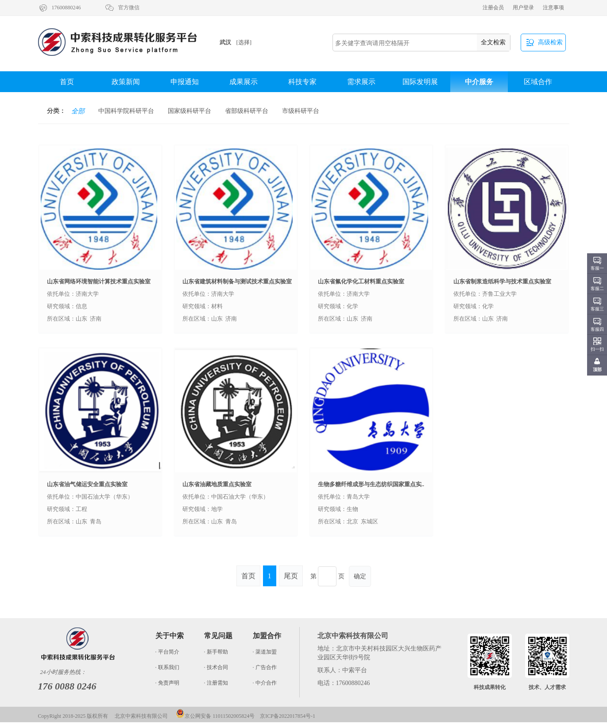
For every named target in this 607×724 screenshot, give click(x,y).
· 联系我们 (167, 667)
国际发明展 (420, 81)
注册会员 (493, 7)
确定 (360, 576)
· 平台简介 (167, 652)
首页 (67, 81)
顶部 (597, 369)
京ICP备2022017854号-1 (287, 716)
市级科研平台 (300, 111)
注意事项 (553, 7)
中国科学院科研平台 (126, 111)
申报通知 (184, 81)
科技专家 (302, 81)
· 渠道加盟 (265, 652)
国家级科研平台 (189, 111)
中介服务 (479, 81)
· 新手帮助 (216, 652)
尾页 (291, 576)
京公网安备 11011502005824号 (215, 716)
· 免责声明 (167, 683)
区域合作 (538, 81)
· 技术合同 (216, 667)
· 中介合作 (265, 683)
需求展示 (361, 81)
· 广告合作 (265, 667)
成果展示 (243, 81)
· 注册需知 (216, 683)
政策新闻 (126, 81)
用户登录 (523, 7)
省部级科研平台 (246, 111)
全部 (78, 111)
